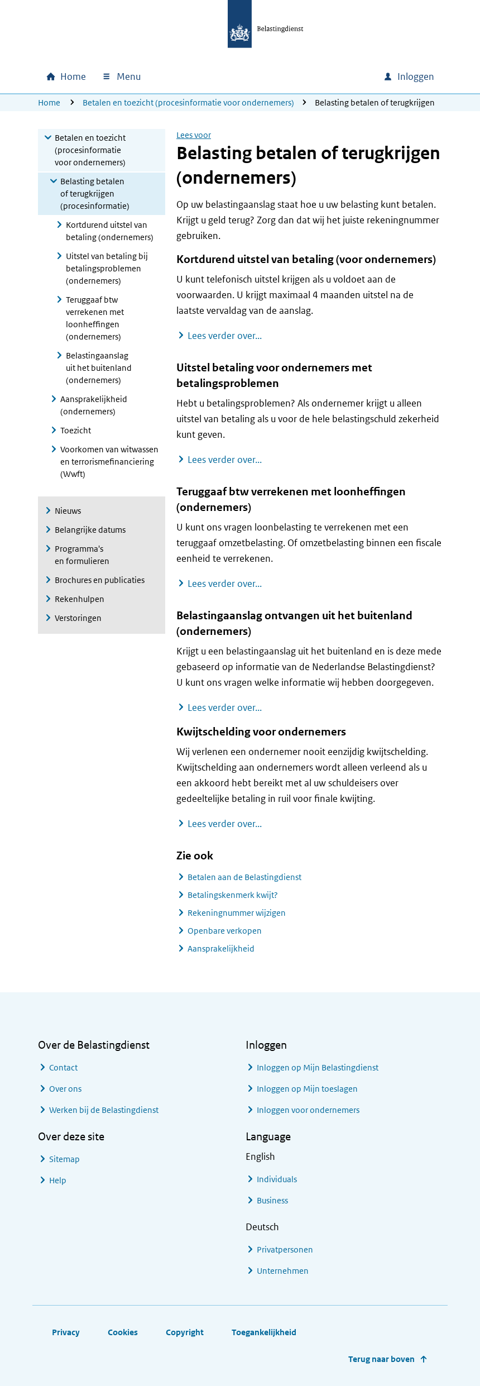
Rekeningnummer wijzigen (237, 912)
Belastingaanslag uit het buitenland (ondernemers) (99, 367)
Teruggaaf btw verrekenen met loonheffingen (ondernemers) (95, 318)
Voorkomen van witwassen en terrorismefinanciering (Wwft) (109, 461)
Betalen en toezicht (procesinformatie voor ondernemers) (188, 102)
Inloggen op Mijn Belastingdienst (317, 1067)
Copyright (185, 1332)
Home (49, 102)
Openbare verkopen (225, 930)
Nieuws (68, 510)
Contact (63, 1067)
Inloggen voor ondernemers (308, 1110)
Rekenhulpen (79, 599)
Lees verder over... (225, 335)
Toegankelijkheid (264, 1332)
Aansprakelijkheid (221, 948)
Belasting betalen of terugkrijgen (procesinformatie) (94, 193)
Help (57, 1180)
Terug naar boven (381, 1359)
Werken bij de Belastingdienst (104, 1110)
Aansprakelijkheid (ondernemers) (93, 405)
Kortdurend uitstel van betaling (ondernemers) (109, 230)
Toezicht (75, 430)
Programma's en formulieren (82, 554)
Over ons (65, 1088)
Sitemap (64, 1159)
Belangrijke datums (90, 529)
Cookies (123, 1332)
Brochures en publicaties (100, 580)
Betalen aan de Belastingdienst (244, 877)
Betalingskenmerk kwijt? (233, 895)
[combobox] (279, 76)
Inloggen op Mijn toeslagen (307, 1088)
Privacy (66, 1332)
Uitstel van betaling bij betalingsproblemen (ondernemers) (107, 268)
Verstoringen (78, 618)
